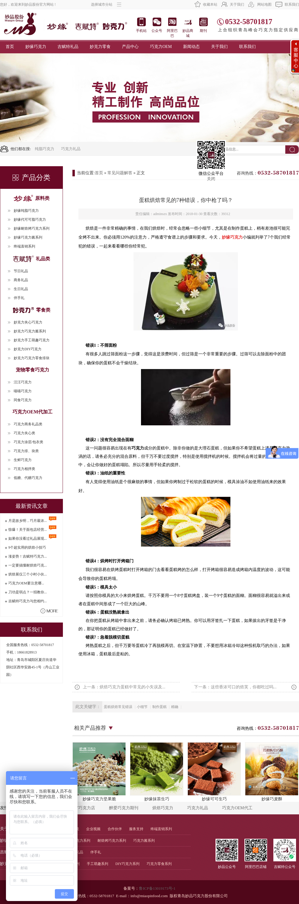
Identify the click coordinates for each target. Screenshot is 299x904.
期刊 (203, 25)
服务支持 (136, 829)
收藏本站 (210, 4)
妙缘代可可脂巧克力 (30, 219)
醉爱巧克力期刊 (123, 808)
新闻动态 (191, 46)
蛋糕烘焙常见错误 (118, 707)
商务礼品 (21, 280)
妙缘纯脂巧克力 (26, 211)
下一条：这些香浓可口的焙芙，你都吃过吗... (235, 687)
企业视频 (93, 829)
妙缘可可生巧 (214, 771)
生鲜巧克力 (23, 460)
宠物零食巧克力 (32, 369)
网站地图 (264, 4)
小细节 (142, 707)
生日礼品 (21, 289)
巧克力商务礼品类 (28, 424)
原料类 (31, 198)
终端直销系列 (24, 246)
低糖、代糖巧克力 (28, 478)
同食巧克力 (23, 400)
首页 (10, 46)
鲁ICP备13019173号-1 (157, 888)
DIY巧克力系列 (127, 864)
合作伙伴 (115, 829)
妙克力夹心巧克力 (28, 322)
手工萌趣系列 (97, 864)
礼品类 (31, 258)
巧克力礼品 (70, 149)
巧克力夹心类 (24, 433)
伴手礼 (19, 298)
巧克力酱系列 (144, 840)
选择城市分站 (106, 4)
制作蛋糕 (159, 707)
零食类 (31, 309)
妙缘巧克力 (35, 46)
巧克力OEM (161, 46)
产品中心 (130, 46)
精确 (174, 707)
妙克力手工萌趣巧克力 (31, 340)
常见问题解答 (119, 173)
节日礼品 (21, 271)
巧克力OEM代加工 (32, 411)
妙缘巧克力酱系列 (28, 237)
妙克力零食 (100, 46)
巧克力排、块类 (26, 451)
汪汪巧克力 (23, 382)
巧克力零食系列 (159, 864)
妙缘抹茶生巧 (156, 771)
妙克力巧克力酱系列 (30, 331)
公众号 (156, 25)
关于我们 (237, 4)
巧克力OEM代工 (237, 808)
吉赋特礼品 (68, 46)
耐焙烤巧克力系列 (111, 840)
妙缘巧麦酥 (271, 771)
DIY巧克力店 (83, 808)
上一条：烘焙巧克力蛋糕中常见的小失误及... (124, 687)
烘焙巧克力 (162, 808)
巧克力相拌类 (24, 469)
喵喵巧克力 (23, 391)
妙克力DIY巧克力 (27, 349)
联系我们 (292, 4)
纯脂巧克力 (44, 149)
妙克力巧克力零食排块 (31, 358)
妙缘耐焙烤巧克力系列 (31, 228)
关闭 (211, 179)
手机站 (141, 25)
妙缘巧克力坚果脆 (99, 771)
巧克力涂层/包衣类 (28, 442)
